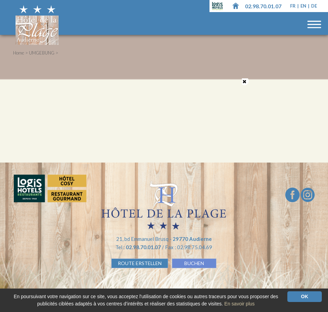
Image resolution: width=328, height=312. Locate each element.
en (303, 6)
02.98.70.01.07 (263, 6)
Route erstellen (140, 263)
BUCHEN (194, 263)
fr (293, 6)
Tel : (138, 247)
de (314, 6)
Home (18, 53)
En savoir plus (239, 303)
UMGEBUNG (41, 53)
